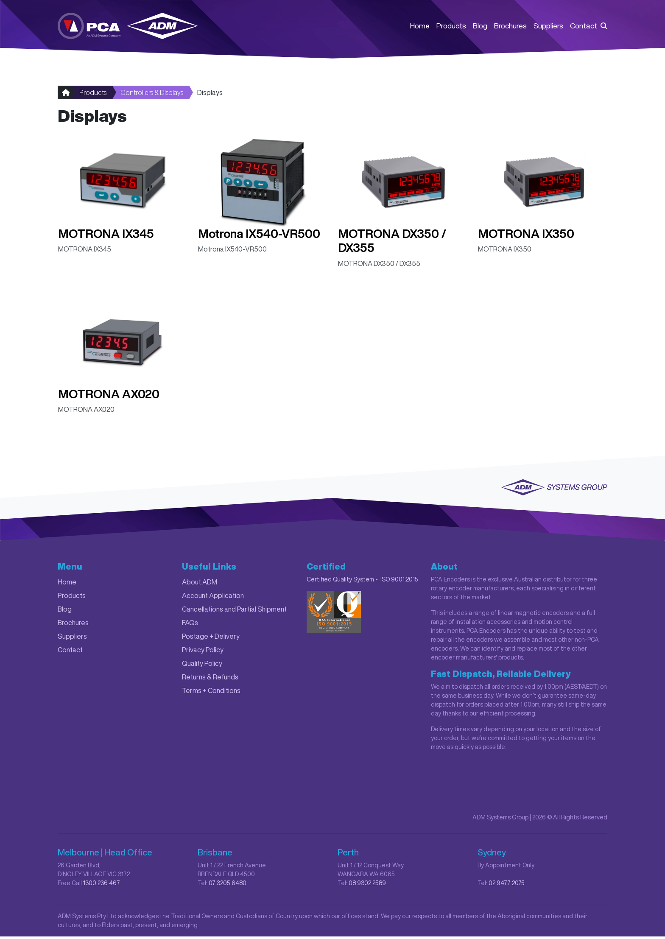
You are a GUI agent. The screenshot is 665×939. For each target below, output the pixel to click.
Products (451, 26)
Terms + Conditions (211, 693)
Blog (480, 26)
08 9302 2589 (367, 886)
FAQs (190, 625)
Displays (210, 95)
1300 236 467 (101, 886)
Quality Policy (202, 665)
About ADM (199, 584)
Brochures (510, 26)
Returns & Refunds (210, 679)
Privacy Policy (203, 652)
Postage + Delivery (211, 638)
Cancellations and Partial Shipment (234, 611)
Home (420, 26)
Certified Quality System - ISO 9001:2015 (362, 582)
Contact (583, 26)
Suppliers (548, 26)
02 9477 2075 (507, 886)
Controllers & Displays (151, 95)
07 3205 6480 (227, 886)
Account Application (213, 598)
